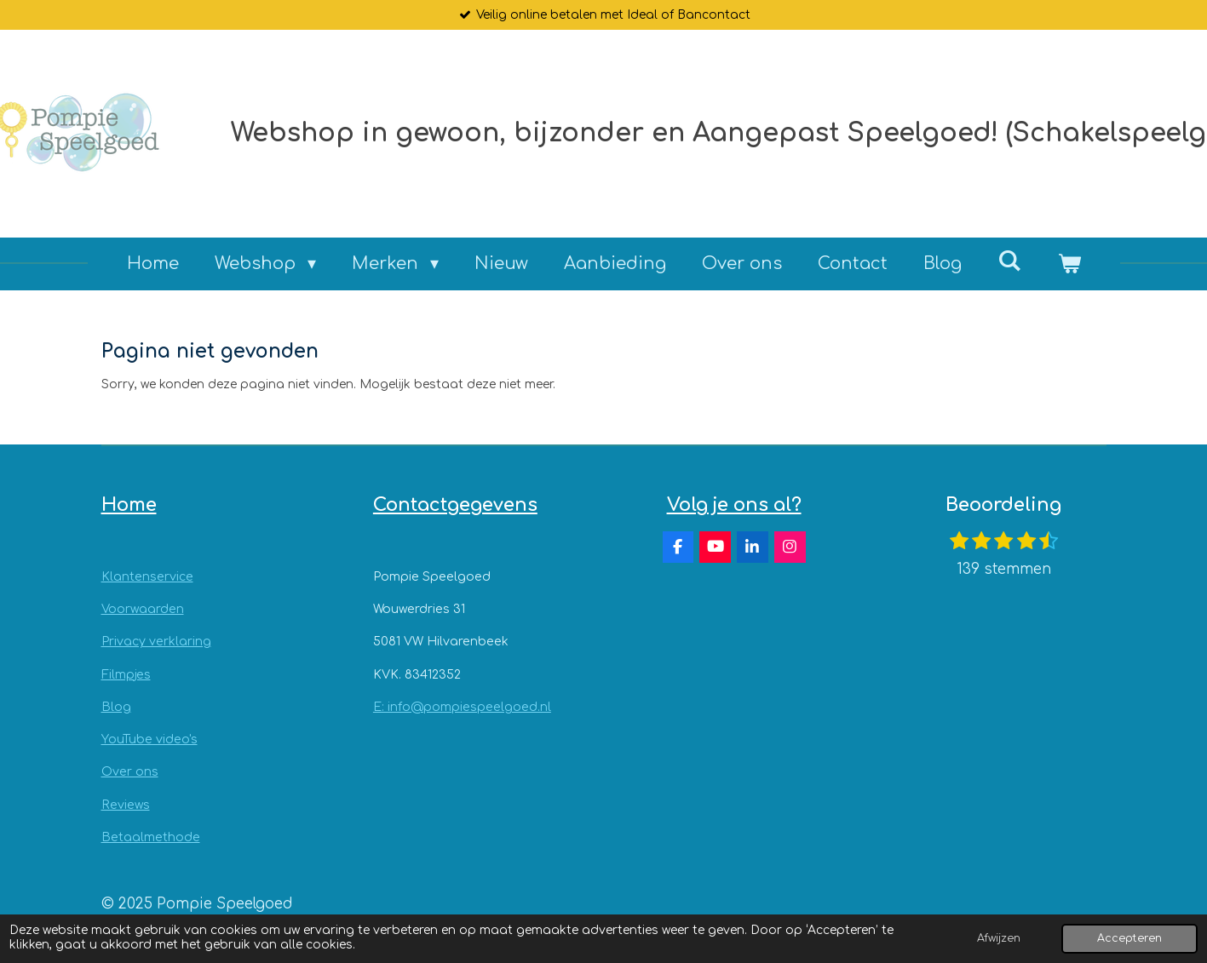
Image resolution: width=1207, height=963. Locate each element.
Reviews (125, 805)
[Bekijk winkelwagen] (1069, 264)
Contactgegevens (455, 505)
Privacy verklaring (156, 641)
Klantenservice (147, 576)
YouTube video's (149, 739)
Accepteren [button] (1129, 938)
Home (129, 505)
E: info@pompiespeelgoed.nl (462, 707)
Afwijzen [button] (998, 938)
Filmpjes (126, 674)
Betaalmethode (150, 837)
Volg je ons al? (734, 505)
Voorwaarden (142, 609)
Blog (116, 707)
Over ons (129, 771)
